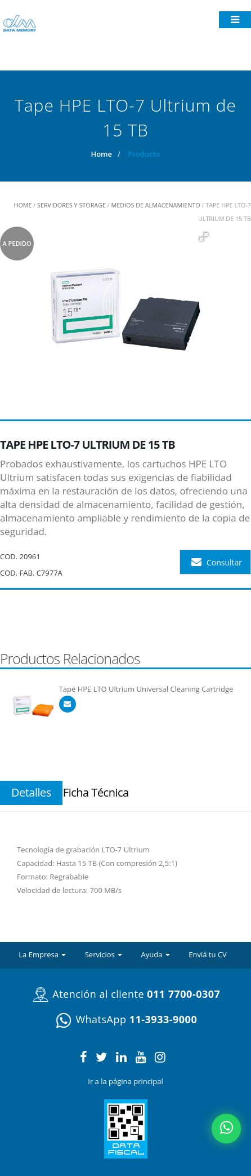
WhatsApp (125, 1019)
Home (101, 154)
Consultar (216, 562)
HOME (23, 205)
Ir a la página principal (125, 1081)
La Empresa (42, 954)
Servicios (103, 954)
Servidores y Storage (71, 205)
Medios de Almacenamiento (155, 205)
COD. (8, 556)
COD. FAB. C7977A (31, 573)
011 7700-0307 (183, 994)
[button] (203, 237)
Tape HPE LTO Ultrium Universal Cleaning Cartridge (146, 689)
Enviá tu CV (208, 954)
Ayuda (155, 954)
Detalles (31, 792)
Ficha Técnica (96, 792)
